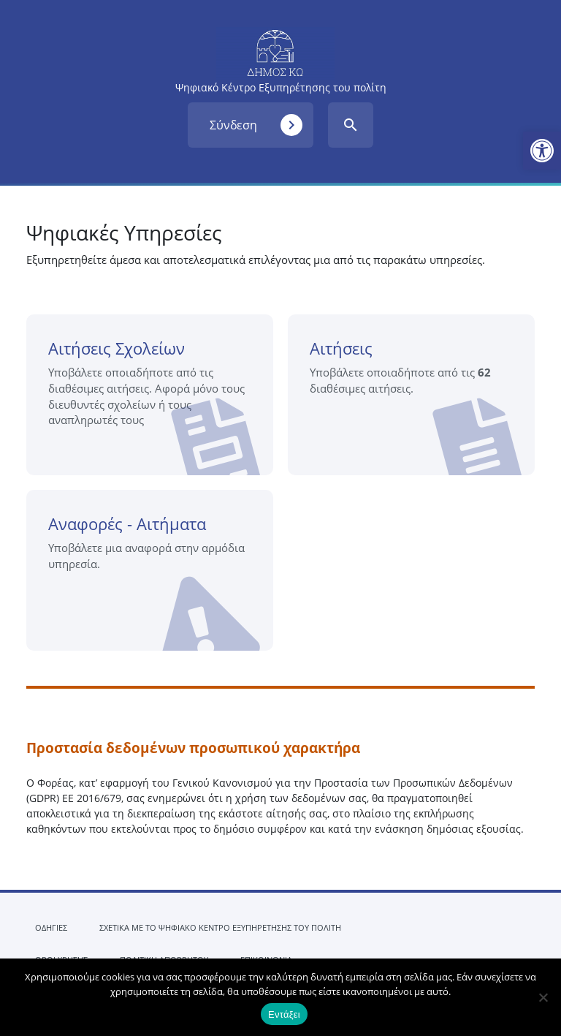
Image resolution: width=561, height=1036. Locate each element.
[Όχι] (542, 997)
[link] (542, 151)
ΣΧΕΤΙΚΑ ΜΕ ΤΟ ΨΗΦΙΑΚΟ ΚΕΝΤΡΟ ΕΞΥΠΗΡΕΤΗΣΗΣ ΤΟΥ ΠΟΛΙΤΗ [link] (220, 927)
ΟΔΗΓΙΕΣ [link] (51, 927)
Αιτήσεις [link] (417, 406)
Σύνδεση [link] (256, 125)
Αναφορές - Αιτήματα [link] (155, 582)
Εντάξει (284, 1014)
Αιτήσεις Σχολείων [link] (155, 406)
